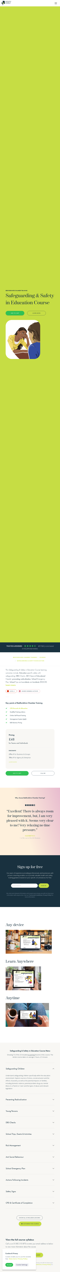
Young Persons (12, 1111)
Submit (38, 1256)
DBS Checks (11, 1122)
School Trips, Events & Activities (19, 1134)
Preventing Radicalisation (16, 1099)
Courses (42, 657)
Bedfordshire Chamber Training (25, 657)
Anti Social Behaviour (15, 1157)
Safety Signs (11, 1192)
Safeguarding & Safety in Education (30, 661)
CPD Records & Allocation (18, 708)
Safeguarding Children (15, 1068)
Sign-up (43, 885)
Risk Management (13, 1145)
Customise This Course (30, 1224)
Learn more (36, 313)
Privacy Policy (47, 895)
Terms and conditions (35, 895)
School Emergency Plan (15, 1169)
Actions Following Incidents (17, 1180)
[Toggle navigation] (55, 3)
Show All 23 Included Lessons (29, 1218)
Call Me (42, 773)
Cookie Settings (22, 1265)
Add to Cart (15, 313)
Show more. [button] (13, 1259)
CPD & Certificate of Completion (19, 1203)
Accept (9, 1265)
